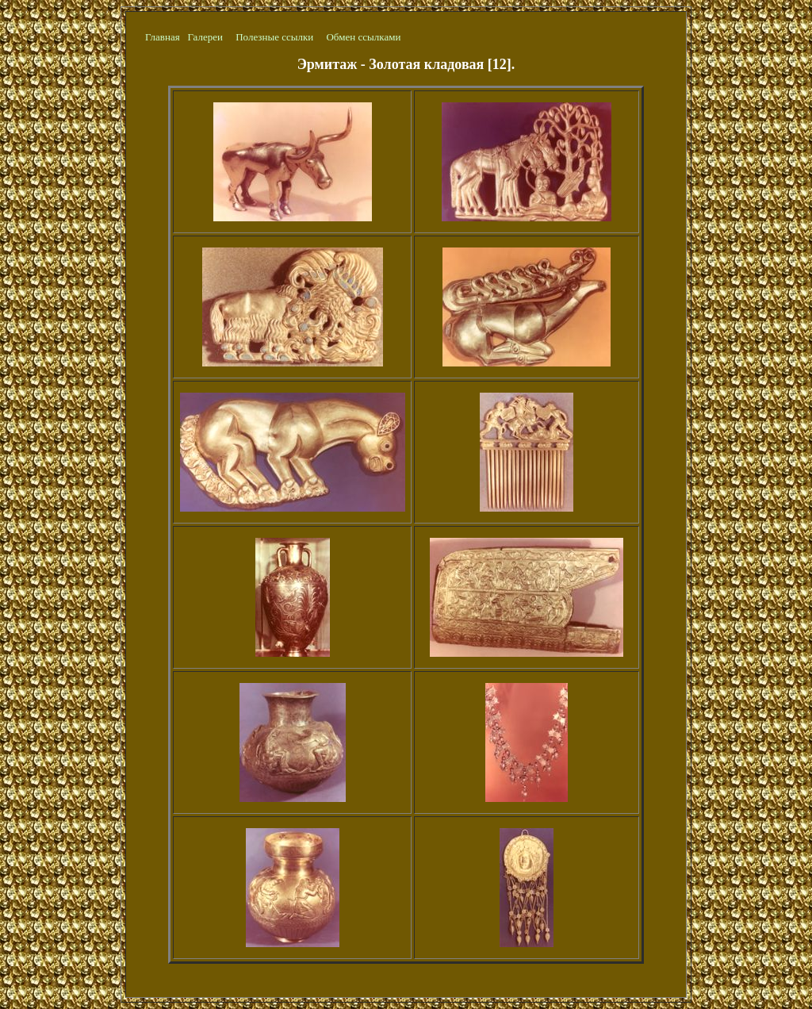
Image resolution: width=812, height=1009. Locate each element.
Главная (162, 37)
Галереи (205, 37)
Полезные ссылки (274, 37)
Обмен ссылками (363, 37)
